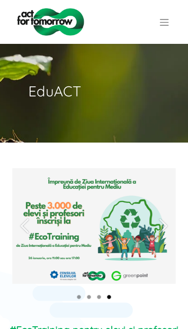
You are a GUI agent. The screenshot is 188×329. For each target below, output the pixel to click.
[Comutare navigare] (164, 22)
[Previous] (24, 240)
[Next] (163, 240)
